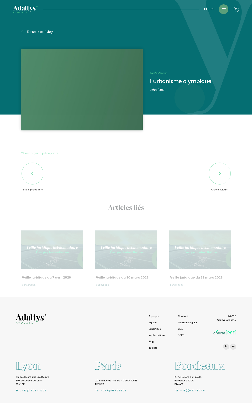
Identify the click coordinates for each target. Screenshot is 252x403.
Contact (183, 316)
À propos (154, 316)
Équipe (153, 322)
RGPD (181, 335)
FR (205, 9)
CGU (180, 328)
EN (212, 9)
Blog (151, 341)
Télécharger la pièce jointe (39, 159)
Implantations (157, 335)
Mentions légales (187, 322)
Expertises (155, 328)
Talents (153, 347)
